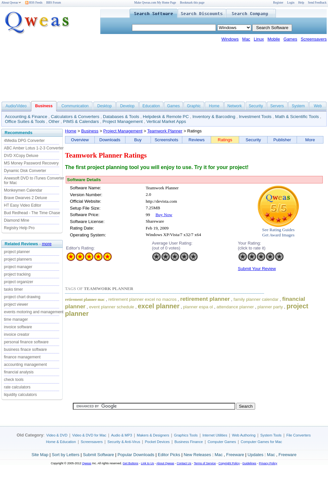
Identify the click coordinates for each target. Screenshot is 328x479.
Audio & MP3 (121, 435)
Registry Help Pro (19, 228)
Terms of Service (205, 463)
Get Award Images (278, 234)
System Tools (271, 435)
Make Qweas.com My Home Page (155, 2)
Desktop (104, 106)
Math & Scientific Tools (297, 116)
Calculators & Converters (75, 116)
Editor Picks (169, 454)
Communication (75, 106)
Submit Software (98, 454)
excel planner (159, 306)
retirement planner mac (85, 299)
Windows (230, 39)
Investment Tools (255, 116)
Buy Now (164, 214)
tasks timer (13, 289)
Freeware (235, 454)
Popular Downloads (136, 454)
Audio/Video (16, 106)
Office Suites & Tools (25, 121)
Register (278, 2)
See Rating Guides (278, 229)
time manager (16, 319)
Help (301, 2)
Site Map (40, 454)
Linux (259, 39)
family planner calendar (256, 299)
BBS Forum (53, 2)
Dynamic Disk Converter (25, 170)
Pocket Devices (157, 442)
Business (90, 130)
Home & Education (61, 442)
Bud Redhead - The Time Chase (32, 213)
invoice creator (16, 334)
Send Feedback (317, 2)
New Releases (197, 454)
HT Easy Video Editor (22, 205)
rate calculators (17, 387)
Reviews (197, 139)
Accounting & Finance (26, 116)
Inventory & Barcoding (213, 116)
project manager (18, 267)
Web (317, 106)
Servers (277, 106)
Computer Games (221, 442)
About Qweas (11, 2)
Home (214, 106)
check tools (14, 379)
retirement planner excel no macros (142, 299)
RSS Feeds (33, 2)
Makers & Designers (153, 435)
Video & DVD (57, 435)
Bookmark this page (192, 2)
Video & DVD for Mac (89, 435)
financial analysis (19, 372)
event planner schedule (111, 306)
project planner (17, 251)
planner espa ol (198, 306)
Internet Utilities (215, 435)
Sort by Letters (65, 454)
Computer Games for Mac (261, 442)
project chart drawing (22, 297)
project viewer (16, 304)
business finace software (25, 349)
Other (54, 121)
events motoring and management (33, 312)
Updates (255, 454)
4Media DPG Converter (24, 140)
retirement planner (205, 299)
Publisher (282, 139)
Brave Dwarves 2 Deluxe (25, 198)
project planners (18, 259)
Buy (137, 139)
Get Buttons (131, 463)
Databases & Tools (121, 116)
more (47, 243)
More (310, 139)
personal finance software (26, 342)
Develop (127, 106)
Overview (80, 139)
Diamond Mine (16, 220)
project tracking (17, 274)
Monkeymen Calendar (23, 190)
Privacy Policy (268, 463)
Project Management (123, 121)
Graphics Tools (186, 435)
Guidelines (249, 463)
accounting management (25, 364)
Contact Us (184, 463)
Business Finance (188, 442)
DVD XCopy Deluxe (21, 155)
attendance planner (235, 306)
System (298, 106)
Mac (246, 39)
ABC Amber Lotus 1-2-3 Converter (34, 148)
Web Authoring (243, 435)
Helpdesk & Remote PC (166, 116)
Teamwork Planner (165, 130)
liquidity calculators (20, 394)
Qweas (86, 463)
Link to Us (147, 463)
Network (234, 106)
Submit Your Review (257, 268)
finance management (22, 357)
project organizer (18, 282)
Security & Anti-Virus (123, 442)
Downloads (109, 139)
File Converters (298, 435)
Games (290, 39)
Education (151, 106)
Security (256, 106)
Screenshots (166, 139)
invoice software (18, 327)
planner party (270, 306)
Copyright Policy (229, 463)
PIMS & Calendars (81, 121)
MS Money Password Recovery (31, 163)
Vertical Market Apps (166, 121)
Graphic (194, 106)
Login (290, 2)
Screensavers (314, 39)
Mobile (274, 39)
